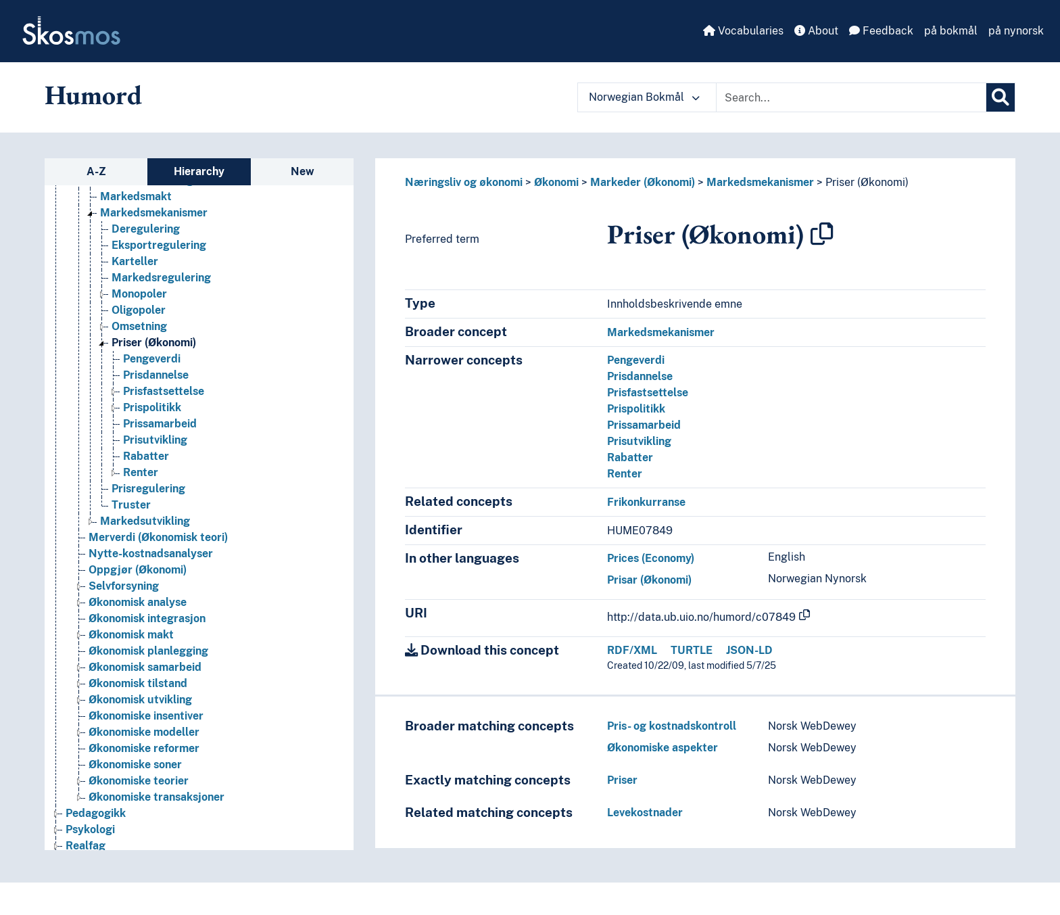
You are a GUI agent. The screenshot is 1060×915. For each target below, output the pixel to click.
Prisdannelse (640, 376)
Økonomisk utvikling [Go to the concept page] (140, 699)
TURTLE (692, 650)
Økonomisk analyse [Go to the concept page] (138, 602)
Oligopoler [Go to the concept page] (139, 310)
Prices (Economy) (650, 558)
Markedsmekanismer (760, 182)
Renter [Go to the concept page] (140, 472)
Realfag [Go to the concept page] (85, 845)
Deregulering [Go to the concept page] (146, 228)
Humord (93, 94)
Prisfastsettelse (647, 392)
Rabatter (630, 457)
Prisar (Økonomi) (649, 579)
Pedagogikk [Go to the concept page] (96, 813)
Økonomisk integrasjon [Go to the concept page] (147, 618)
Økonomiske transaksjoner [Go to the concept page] (156, 797)
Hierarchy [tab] (199, 171)
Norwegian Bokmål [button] (644, 97)
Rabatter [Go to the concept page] (146, 456)
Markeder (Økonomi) (642, 182)
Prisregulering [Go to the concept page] (148, 488)
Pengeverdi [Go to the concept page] (151, 358)
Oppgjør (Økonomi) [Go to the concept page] (138, 569)
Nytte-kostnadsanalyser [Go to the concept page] (151, 553)
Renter (624, 473)
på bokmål (951, 30)
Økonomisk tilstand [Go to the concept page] (138, 683)
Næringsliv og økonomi (464, 182)
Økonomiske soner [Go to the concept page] (135, 764)
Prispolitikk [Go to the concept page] (152, 407)
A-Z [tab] (96, 171)
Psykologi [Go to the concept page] (90, 829)
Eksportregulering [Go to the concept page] (159, 245)
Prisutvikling (639, 441)
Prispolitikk (636, 408)
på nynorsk (1016, 30)
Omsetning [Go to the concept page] (139, 326)
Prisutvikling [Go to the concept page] (155, 439)
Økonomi (556, 182)
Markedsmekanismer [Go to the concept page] (154, 212)
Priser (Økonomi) (867, 182)
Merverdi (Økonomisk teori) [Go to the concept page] (158, 537)
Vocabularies (743, 30)
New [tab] (302, 171)
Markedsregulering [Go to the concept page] (161, 277)
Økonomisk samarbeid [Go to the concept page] (145, 667)
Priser (622, 780)
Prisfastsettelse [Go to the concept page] (163, 391)
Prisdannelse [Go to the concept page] (156, 375)
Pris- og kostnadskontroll (671, 726)
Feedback (881, 30)
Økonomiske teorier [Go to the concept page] (139, 780)
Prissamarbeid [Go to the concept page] (160, 423)
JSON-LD (749, 650)
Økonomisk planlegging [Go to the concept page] (148, 650)
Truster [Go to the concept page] (131, 504)
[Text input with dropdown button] (851, 97)
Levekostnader (645, 812)
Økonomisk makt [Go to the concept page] (131, 634)
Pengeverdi (636, 360)
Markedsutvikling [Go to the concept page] (145, 521)
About (816, 30)
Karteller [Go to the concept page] (135, 261)
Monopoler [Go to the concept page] (139, 293)
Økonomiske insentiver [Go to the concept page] (146, 715)
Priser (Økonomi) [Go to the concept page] (154, 342)
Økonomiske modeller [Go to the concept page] (144, 732)
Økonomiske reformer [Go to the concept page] (144, 748)
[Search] (1000, 97)
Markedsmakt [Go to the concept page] (136, 196)
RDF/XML (632, 650)
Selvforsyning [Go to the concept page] (124, 586)
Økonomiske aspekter (662, 747)
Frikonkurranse (646, 502)
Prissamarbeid (644, 425)
